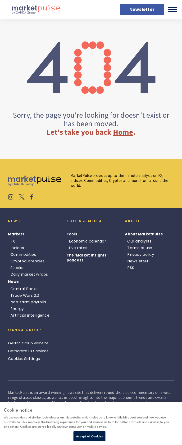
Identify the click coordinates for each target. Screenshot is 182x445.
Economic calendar (87, 241)
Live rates (78, 248)
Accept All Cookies (89, 436)
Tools (72, 234)
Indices (17, 248)
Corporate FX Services (28, 350)
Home (123, 132)
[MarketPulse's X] (22, 197)
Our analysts (139, 241)
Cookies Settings (24, 358)
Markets (16, 234)
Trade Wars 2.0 (24, 295)
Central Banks (23, 289)
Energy (17, 308)
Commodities (23, 254)
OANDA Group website (28, 343)
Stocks (16, 267)
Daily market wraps (29, 274)
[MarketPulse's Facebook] (31, 197)
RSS (130, 267)
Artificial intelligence (30, 315)
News (13, 281)
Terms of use (139, 248)
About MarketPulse (144, 234)
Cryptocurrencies (27, 261)
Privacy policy (140, 254)
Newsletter (138, 261)
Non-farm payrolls (28, 302)
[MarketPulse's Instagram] (11, 197)
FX (12, 241)
